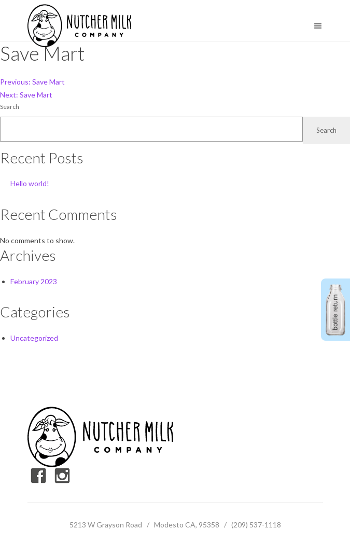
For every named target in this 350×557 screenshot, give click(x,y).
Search (9, 106)
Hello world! (29, 183)
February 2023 (33, 281)
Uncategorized (34, 337)
